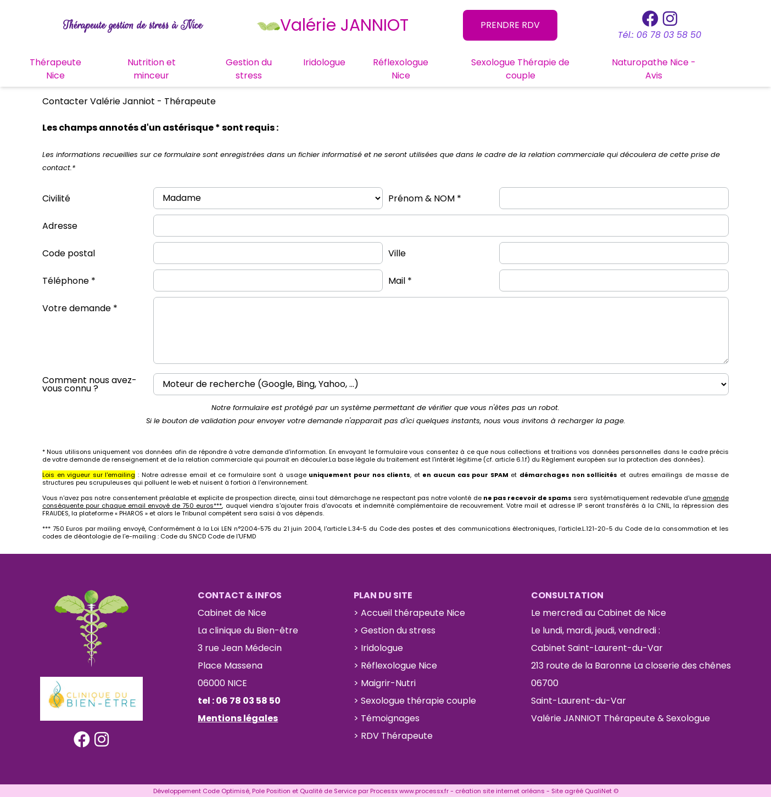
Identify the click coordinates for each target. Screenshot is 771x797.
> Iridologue (378, 647)
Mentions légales (238, 717)
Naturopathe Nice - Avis (677, 68)
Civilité (56, 197)
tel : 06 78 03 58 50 (239, 699)
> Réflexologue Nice (395, 664)
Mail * (400, 280)
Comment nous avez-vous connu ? (89, 383)
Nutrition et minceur (174, 68)
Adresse (59, 225)
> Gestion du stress (394, 629)
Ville (397, 252)
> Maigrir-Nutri (385, 682)
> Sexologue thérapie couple (415, 699)
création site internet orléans (500, 789)
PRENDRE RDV (510, 25)
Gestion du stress (272, 68)
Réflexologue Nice (424, 68)
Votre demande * (80, 307)
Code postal (68, 252)
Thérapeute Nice (78, 68)
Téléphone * (69, 280)
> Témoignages (387, 717)
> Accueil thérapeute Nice (409, 611)
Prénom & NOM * (424, 197)
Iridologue (348, 61)
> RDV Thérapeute (393, 734)
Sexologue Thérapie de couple (544, 68)
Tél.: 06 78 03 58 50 (659, 35)
